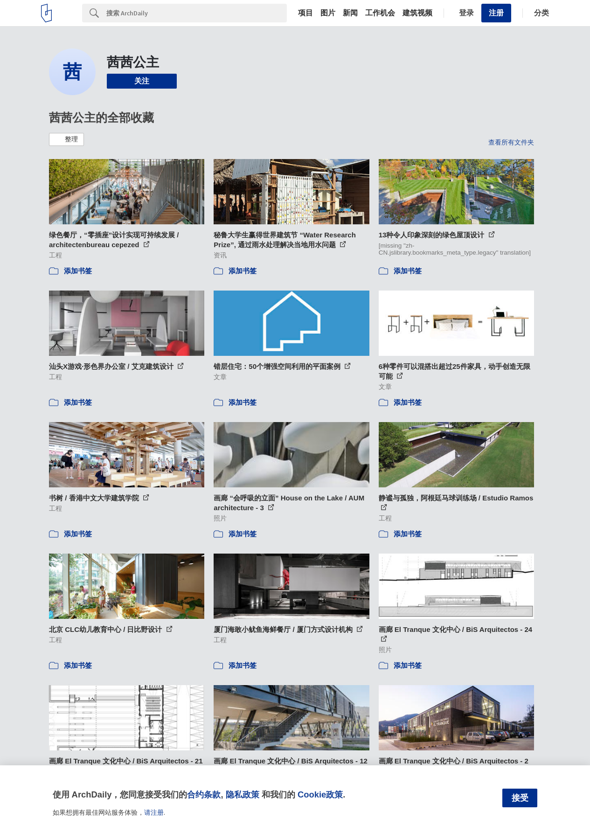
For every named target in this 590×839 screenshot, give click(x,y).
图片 (327, 13)
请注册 (154, 812)
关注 (141, 81)
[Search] (196, 13)
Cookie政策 (320, 794)
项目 (305, 13)
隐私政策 (242, 794)
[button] (66, 139)
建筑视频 (417, 13)
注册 (496, 13)
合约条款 (204, 794)
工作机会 (380, 13)
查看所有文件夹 (511, 142)
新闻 (350, 13)
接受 (520, 798)
